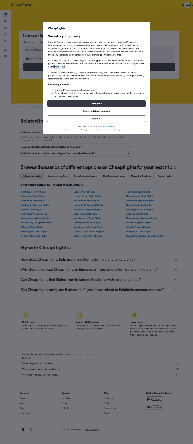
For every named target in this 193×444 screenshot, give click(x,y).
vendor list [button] (59, 66)
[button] (96, 103)
